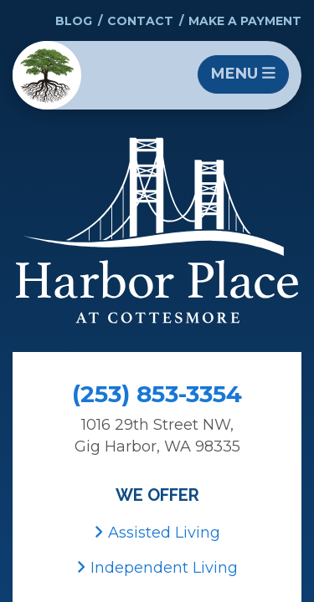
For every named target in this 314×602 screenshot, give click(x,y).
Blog (73, 20)
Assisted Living (156, 532)
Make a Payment (244, 20)
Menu (243, 73)
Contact (140, 20)
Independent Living (156, 568)
